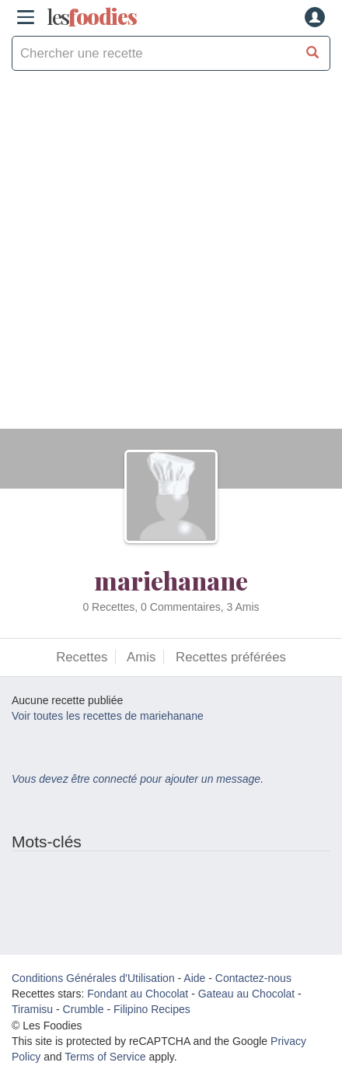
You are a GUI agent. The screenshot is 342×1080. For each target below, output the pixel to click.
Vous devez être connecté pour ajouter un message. (137, 779)
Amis (141, 657)
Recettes (81, 657)
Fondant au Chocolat (137, 993)
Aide (194, 978)
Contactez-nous (253, 978)
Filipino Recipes (151, 1009)
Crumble (83, 1009)
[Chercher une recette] (312, 53)
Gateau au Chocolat (246, 993)
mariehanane (171, 580)
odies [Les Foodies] (92, 17)
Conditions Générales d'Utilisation (93, 978)
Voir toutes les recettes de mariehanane (108, 716)
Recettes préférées (231, 657)
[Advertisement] (171, 257)
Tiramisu (32, 1009)
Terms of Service (105, 1056)
